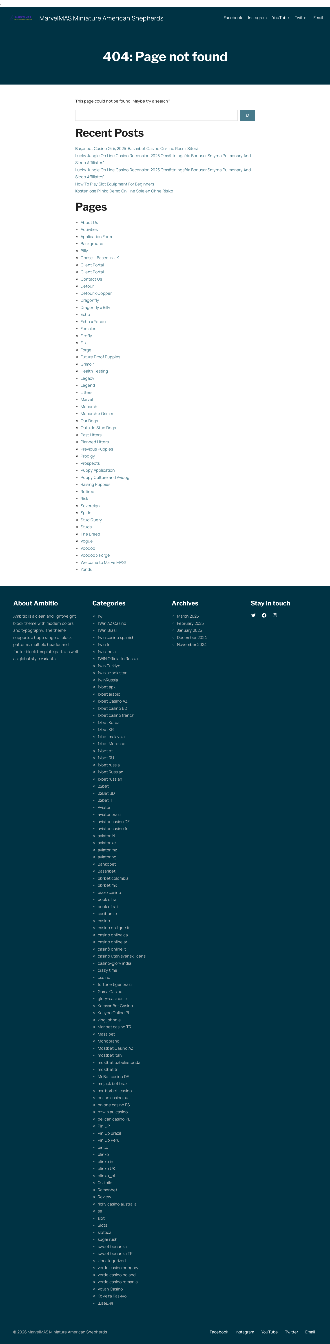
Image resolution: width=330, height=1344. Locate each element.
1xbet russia (109, 765)
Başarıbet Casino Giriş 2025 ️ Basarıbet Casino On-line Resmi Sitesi (136, 148)
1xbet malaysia (111, 736)
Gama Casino (110, 991)
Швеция (105, 1303)
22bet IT (105, 800)
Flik (83, 342)
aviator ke (107, 842)
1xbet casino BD (112, 708)
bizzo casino (109, 892)
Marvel (87, 399)
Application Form (96, 236)
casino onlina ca (113, 935)
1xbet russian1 (111, 779)
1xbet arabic (109, 694)
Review (104, 1196)
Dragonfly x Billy (95, 307)
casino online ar (112, 941)
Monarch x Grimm (97, 413)
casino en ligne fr (114, 927)
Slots (102, 1225)
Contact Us (91, 279)
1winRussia (108, 680)
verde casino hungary (118, 1267)
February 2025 (190, 623)
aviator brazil (110, 814)
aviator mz (107, 850)
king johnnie (109, 1020)
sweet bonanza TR (115, 1253)
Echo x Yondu (93, 321)
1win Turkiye (109, 665)
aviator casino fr (112, 828)
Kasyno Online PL (114, 1012)
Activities (89, 229)
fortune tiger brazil (115, 984)
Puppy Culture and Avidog (105, 477)
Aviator (104, 807)
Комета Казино (112, 1296)
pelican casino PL (114, 1119)
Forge (86, 350)
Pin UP (104, 1126)
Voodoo (88, 548)
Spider (87, 512)
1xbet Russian (110, 772)
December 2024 (192, 637)
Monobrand (109, 1041)
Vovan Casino (110, 1289)
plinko (103, 1154)
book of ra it (109, 906)
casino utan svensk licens (122, 956)
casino (104, 920)
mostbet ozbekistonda (119, 1062)
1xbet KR (106, 729)
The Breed (90, 534)
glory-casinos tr (112, 998)
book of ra (107, 899)
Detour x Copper (96, 293)
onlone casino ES (114, 1104)
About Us (89, 222)
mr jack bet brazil (113, 1083)
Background (92, 243)
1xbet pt (105, 750)
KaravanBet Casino (115, 1005)
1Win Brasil (107, 630)
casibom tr (107, 913)
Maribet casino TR (114, 1026)
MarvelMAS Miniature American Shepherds (101, 18)
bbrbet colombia (113, 878)
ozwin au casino (113, 1111)
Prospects (90, 463)
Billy (84, 250)
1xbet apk (106, 687)
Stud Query (91, 519)
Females (88, 328)
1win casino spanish (116, 637)
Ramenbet (107, 1189)
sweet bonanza (112, 1246)
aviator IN (106, 835)
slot (101, 1218)
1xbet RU (106, 757)
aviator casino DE (114, 821)
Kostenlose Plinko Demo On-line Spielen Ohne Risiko (124, 191)
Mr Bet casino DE (113, 1076)
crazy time (107, 970)
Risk (84, 498)
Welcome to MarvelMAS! (103, 562)
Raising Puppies (95, 484)
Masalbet (106, 1034)
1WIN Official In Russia (118, 658)
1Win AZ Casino (112, 623)
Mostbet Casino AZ (115, 1048)
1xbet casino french (116, 715)
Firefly (86, 335)
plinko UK (106, 1168)
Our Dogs (89, 420)
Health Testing (94, 371)
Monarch (89, 406)
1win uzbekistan (113, 672)
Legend (88, 385)
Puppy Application (98, 470)
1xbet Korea (109, 722)
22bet (103, 786)
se (100, 1211)
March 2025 (188, 616)
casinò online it (112, 949)
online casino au (113, 1097)
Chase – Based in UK (100, 257)
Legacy (87, 378)
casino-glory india (114, 963)
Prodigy (88, 456)
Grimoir (87, 364)
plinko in (105, 1161)
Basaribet (106, 871)
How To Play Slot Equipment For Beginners (114, 184)
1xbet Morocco (111, 743)
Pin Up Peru (109, 1140)
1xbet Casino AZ (113, 701)
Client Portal (92, 265)
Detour (87, 286)
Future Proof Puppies (100, 356)
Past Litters (91, 435)
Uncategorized (112, 1260)
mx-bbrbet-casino (115, 1090)
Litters (86, 392)
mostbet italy (110, 1055)
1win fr (103, 644)
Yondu (87, 569)
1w (100, 616)
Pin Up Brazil (109, 1133)
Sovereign (90, 505)
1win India (107, 651)
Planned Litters (95, 441)
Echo (85, 314)
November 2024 (192, 644)
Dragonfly (90, 300)
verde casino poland (117, 1274)
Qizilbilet (106, 1182)
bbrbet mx (107, 885)
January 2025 (189, 630)
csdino (104, 977)
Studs (86, 526)
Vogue (87, 541)
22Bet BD (106, 793)
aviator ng (107, 857)
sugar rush (107, 1239)
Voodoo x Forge (95, 555)
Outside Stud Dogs (98, 427)
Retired (87, 491)
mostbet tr (107, 1069)
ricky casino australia (117, 1204)
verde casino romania (118, 1281)
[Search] (247, 115)
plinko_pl (106, 1175)
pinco (103, 1147)
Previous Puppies (97, 449)
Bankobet (107, 864)
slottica (104, 1232)
